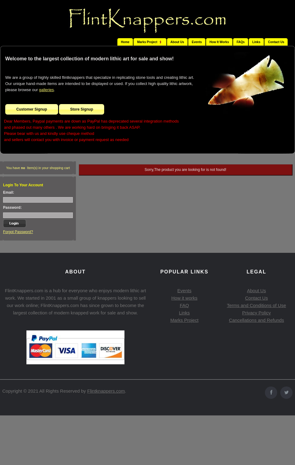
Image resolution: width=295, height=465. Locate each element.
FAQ (184, 305)
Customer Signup (31, 109)
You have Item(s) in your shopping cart (38, 168)
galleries (46, 89)
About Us (177, 42)
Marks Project (184, 320)
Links (256, 42)
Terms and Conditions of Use (256, 305)
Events (197, 42)
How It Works (219, 42)
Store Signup (81, 109)
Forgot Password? (18, 232)
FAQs (241, 42)
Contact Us (276, 42)
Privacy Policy (256, 312)
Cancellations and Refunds (256, 320)
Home (125, 42)
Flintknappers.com (106, 391)
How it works (184, 298)
